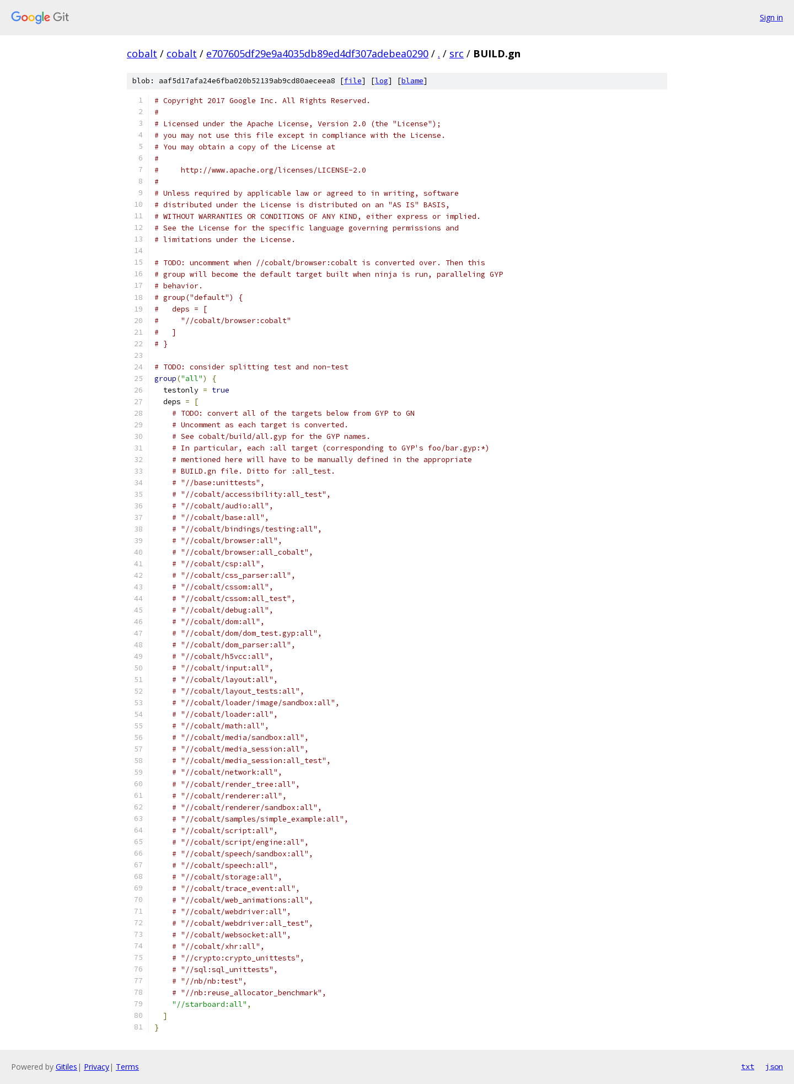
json (774, 1066)
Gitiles (66, 1066)
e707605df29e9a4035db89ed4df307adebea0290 (317, 53)
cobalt (142, 53)
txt (747, 1066)
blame (412, 80)
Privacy (96, 1066)
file (353, 80)
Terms (127, 1066)
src (456, 53)
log (381, 80)
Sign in (771, 17)
